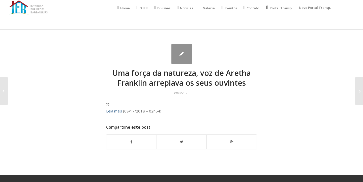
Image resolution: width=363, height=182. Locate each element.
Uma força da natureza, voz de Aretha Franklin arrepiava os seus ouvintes (181, 78)
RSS (181, 93)
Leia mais (114, 110)
